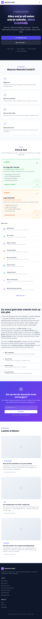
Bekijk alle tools (21, 38)
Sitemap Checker (5, 595)
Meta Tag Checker (5, 590)
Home (2, 602)
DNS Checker (4, 581)
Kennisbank (4, 607)
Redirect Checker (5, 585)
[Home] (21, 568)
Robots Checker (5, 592)
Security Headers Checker (7, 588)
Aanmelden (21, 411)
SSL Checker (4, 583)
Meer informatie (21, 42)
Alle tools (3, 604)
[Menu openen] (39, 2)
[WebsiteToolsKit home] (8, 2)
